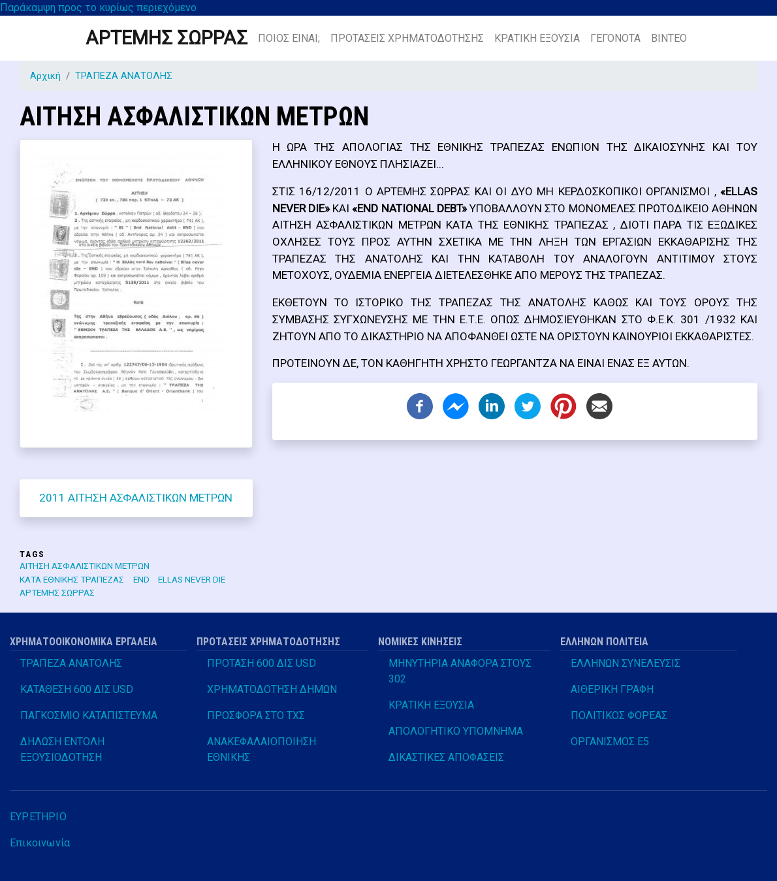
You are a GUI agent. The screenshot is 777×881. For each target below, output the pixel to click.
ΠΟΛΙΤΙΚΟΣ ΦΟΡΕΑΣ (619, 715)
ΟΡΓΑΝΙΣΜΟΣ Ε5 (610, 741)
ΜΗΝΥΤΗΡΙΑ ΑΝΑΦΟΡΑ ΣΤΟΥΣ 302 (459, 671)
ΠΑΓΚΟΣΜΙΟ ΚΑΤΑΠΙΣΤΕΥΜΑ (88, 715)
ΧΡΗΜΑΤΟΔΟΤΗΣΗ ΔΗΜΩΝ (272, 689)
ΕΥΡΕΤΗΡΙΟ (38, 816)
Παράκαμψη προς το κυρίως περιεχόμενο (98, 7)
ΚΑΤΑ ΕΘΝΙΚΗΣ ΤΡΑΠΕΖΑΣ (72, 579)
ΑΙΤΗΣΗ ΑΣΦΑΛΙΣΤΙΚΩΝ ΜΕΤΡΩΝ (85, 565)
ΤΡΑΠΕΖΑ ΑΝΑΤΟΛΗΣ (123, 76)
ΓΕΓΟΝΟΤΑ (615, 38)
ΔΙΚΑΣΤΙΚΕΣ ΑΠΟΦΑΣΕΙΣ (446, 757)
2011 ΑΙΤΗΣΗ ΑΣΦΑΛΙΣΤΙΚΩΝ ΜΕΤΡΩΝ (135, 497)
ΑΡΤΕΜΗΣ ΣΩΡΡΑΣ (166, 38)
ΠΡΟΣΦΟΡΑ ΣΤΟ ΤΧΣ (256, 715)
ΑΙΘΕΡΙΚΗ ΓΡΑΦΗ (612, 689)
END (141, 579)
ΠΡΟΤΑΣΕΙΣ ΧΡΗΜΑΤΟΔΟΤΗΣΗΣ (407, 38)
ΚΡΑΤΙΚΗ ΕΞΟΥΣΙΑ (537, 38)
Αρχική (45, 76)
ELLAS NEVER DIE (191, 579)
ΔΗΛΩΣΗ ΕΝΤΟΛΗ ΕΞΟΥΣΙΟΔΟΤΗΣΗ (62, 749)
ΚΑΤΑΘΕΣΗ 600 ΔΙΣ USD (76, 689)
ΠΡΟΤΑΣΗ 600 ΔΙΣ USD (261, 663)
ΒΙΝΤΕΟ (669, 38)
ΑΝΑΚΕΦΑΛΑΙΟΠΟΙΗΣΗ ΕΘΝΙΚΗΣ (261, 749)
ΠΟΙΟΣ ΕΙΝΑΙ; (289, 38)
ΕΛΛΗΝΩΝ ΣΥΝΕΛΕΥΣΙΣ (625, 663)
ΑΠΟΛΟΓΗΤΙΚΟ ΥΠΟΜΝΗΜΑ (455, 731)
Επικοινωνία (40, 843)
